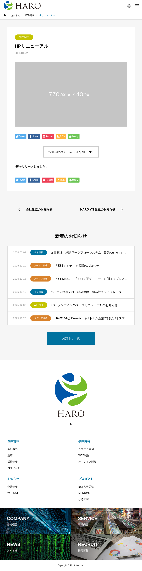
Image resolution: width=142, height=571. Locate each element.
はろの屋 (83, 499)
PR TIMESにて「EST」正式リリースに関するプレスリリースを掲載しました (92, 278)
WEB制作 (83, 455)
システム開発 (86, 449)
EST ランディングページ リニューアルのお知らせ (84, 305)
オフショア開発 (87, 461)
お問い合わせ (15, 467)
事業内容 (84, 441)
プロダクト (85, 478)
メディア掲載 (40, 265)
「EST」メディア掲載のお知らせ (77, 265)
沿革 (10, 455)
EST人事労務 (86, 486)
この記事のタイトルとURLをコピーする (71, 151)
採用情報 (12, 461)
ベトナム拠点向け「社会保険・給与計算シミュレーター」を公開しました (90, 292)
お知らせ (13, 478)
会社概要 (12, 449)
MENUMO (84, 492)
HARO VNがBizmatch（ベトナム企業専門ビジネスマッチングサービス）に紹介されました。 (92, 318)
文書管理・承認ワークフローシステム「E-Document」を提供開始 (90, 252)
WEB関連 (24, 37)
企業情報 (38, 252)
